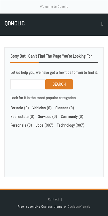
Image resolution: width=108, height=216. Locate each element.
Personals (18, 125)
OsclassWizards (78, 206)
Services (44, 116)
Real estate (19, 116)
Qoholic (14, 23)
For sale (16, 108)
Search (59, 84)
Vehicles (39, 108)
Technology (66, 125)
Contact (54, 199)
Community (69, 116)
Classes (61, 108)
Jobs (39, 125)
